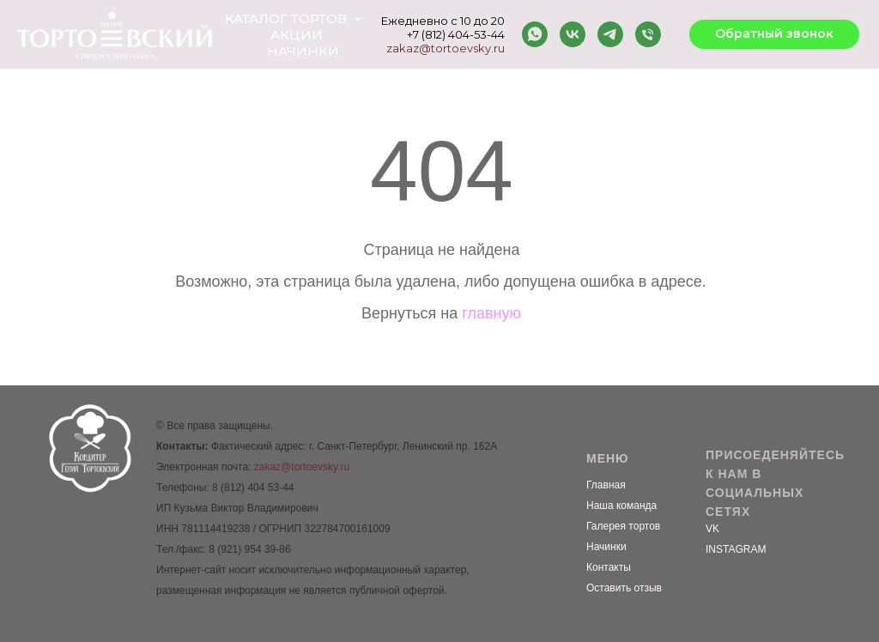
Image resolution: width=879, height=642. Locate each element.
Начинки (303, 51)
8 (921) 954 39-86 (249, 549)
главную (491, 313)
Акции (296, 35)
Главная (606, 485)
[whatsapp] (535, 34)
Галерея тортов (623, 526)
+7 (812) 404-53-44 (456, 34)
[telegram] (610, 34)
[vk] (572, 34)
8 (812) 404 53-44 (253, 488)
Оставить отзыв (624, 588)
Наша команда (621, 506)
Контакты (608, 567)
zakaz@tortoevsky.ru (445, 48)
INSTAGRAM (736, 549)
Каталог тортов (287, 18)
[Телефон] (648, 34)
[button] (774, 34)
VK (712, 529)
